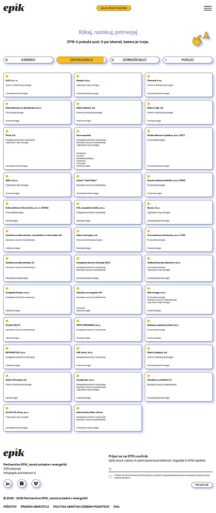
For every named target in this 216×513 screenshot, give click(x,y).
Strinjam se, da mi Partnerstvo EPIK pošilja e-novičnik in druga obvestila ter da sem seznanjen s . (162, 476)
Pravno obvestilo (35, 507)
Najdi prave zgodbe (114, 8)
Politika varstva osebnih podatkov (81, 507)
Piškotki (9, 507)
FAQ (116, 507)
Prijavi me (202, 485)
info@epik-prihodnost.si (19, 473)
